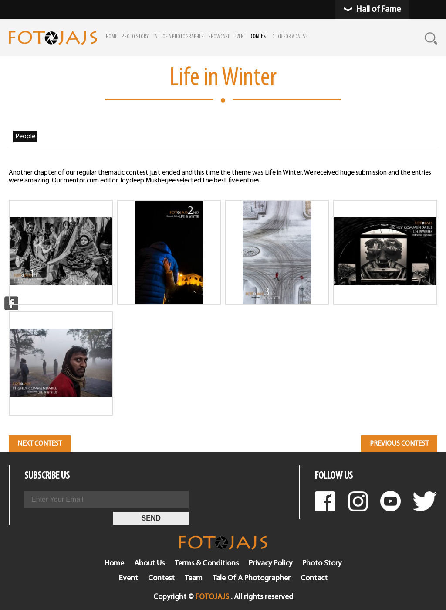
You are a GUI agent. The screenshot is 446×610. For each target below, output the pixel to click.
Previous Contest (399, 443)
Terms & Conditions (207, 563)
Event (128, 578)
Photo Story (321, 563)
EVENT (240, 37)
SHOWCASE (219, 37)
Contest (161, 578)
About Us (149, 563)
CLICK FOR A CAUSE (289, 37)
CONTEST (259, 37)
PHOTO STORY (135, 37)
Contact (314, 578)
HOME (111, 37)
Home (114, 563)
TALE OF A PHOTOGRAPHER (178, 37)
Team (194, 578)
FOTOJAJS (212, 597)
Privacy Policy (270, 563)
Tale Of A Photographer (252, 578)
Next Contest (39, 443)
